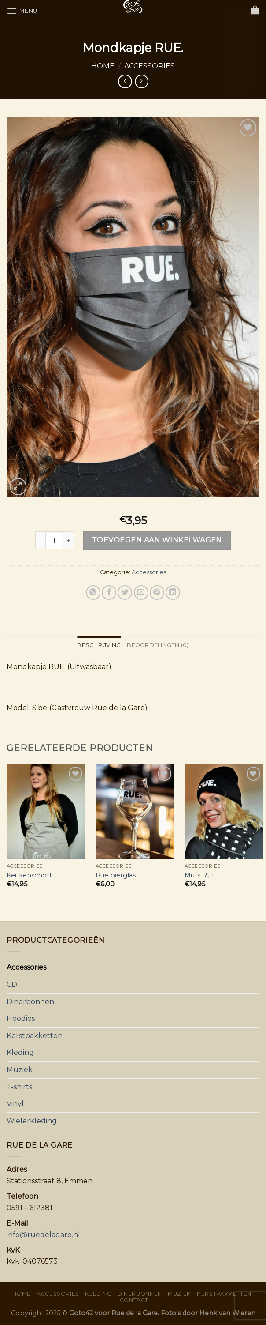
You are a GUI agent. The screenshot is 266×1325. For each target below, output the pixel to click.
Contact (134, 1300)
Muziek (20, 1069)
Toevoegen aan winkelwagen (157, 540)
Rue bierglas (116, 875)
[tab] (99, 645)
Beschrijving (99, 645)
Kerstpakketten (35, 1035)
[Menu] (22, 11)
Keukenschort (29, 875)
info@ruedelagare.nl (43, 1235)
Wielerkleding (32, 1121)
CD (12, 984)
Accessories (149, 66)
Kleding (20, 1052)
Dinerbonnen (30, 1002)
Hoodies (21, 1018)
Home (103, 66)
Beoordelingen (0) (157, 645)
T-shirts (19, 1087)
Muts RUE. (201, 875)
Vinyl (15, 1103)
